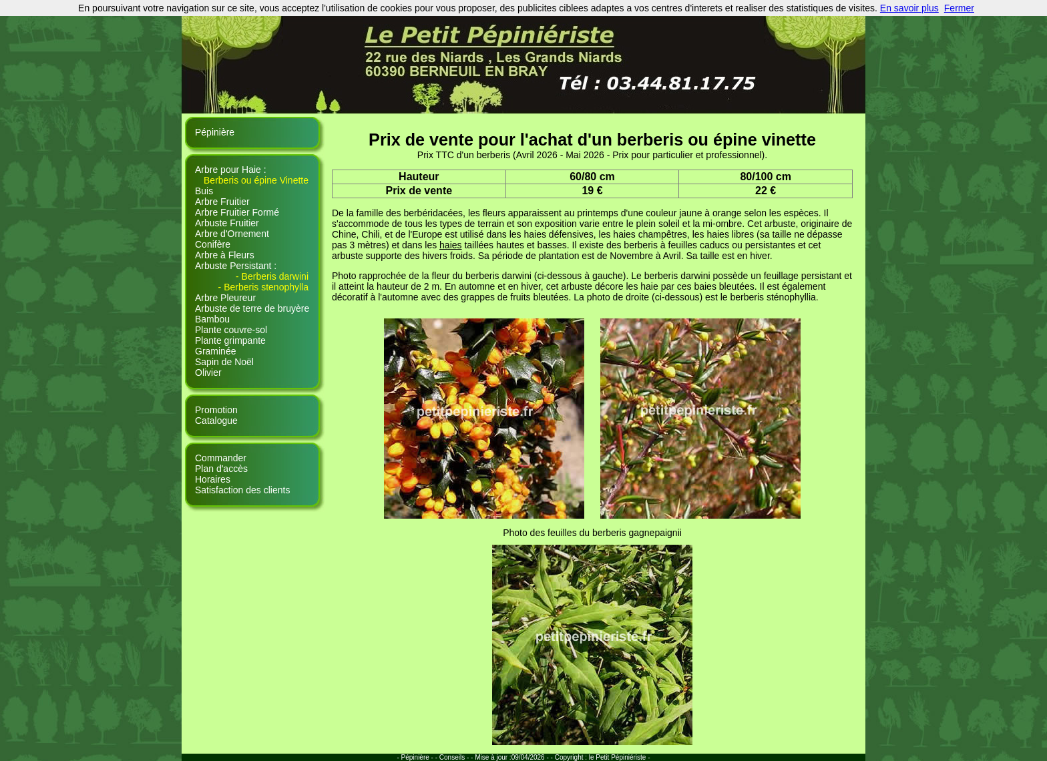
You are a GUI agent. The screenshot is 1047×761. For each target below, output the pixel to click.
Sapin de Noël (224, 361)
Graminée (215, 351)
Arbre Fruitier (222, 201)
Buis (204, 191)
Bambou (212, 319)
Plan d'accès (221, 468)
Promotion (216, 410)
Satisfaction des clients (242, 490)
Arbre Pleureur (225, 297)
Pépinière (214, 132)
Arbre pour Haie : (230, 169)
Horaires (212, 479)
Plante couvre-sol (231, 329)
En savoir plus (909, 8)
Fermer (959, 8)
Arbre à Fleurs (224, 255)
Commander (220, 458)
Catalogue (216, 420)
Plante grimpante (230, 340)
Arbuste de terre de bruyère (252, 308)
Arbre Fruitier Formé (237, 212)
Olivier (208, 372)
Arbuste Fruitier (227, 223)
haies (450, 245)
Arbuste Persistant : (235, 265)
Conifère (212, 244)
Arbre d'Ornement (232, 233)
